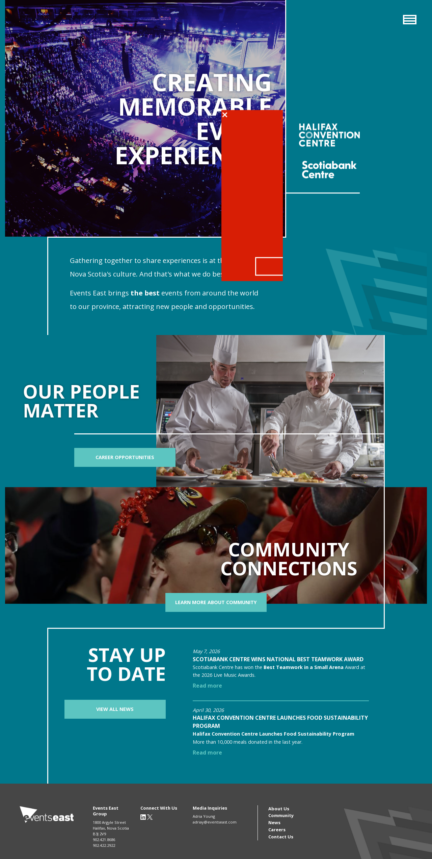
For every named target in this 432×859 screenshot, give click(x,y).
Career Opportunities (125, 457)
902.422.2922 (104, 845)
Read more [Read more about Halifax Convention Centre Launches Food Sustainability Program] (207, 752)
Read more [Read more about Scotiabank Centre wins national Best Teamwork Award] (207, 685)
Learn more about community (216, 602)
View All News (115, 709)
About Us (278, 809)
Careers (277, 830)
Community (281, 815)
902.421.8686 (104, 839)
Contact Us (280, 837)
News (274, 822)
